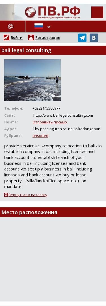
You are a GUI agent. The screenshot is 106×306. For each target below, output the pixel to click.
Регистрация (47, 37)
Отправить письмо (50, 122)
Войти (17, 37)
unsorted (40, 135)
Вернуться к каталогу (27, 194)
